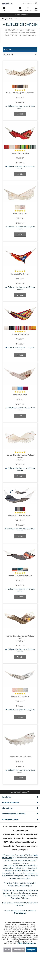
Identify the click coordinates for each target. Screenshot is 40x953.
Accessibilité (8, 846)
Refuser (7, 950)
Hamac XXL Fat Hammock (20, 515)
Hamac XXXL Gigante (20, 274)
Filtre (7, 49)
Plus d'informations (27, 943)
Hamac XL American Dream (20, 576)
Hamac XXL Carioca (20, 696)
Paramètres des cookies (26, 846)
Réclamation (19, 838)
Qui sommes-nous (20, 831)
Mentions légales (20, 850)
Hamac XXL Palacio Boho (20, 757)
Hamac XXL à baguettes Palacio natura (20, 456)
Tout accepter (19, 950)
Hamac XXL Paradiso (20, 153)
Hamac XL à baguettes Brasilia (20, 93)
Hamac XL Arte (20, 395)
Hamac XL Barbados (20, 334)
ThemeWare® (20, 913)
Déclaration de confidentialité (22, 842)
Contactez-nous (10, 827)
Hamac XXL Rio (20, 214)
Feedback (7, 838)
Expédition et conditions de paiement (20, 834)
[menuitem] (4, 9)
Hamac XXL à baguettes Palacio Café (20, 637)
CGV (6, 842)
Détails (20, 114)
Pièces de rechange (28, 827)
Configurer (31, 950)
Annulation (32, 838)
